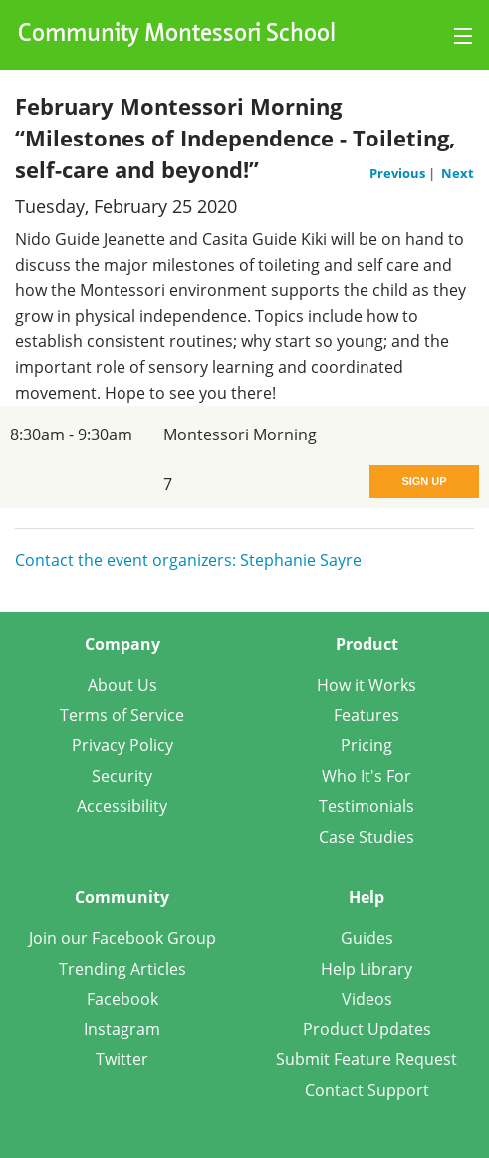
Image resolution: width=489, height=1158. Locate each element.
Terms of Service (122, 714)
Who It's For (366, 776)
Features (366, 714)
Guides (367, 938)
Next (457, 173)
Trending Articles (122, 969)
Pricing (366, 745)
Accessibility (122, 806)
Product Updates (367, 1029)
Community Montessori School (177, 35)
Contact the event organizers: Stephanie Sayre (188, 560)
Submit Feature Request (366, 1059)
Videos (367, 999)
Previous (398, 173)
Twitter (122, 1059)
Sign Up (423, 481)
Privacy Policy (122, 745)
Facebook (122, 999)
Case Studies (366, 837)
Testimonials (366, 806)
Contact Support (367, 1090)
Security (122, 776)
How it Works (366, 685)
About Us (122, 685)
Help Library (366, 969)
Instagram (122, 1029)
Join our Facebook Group (122, 938)
